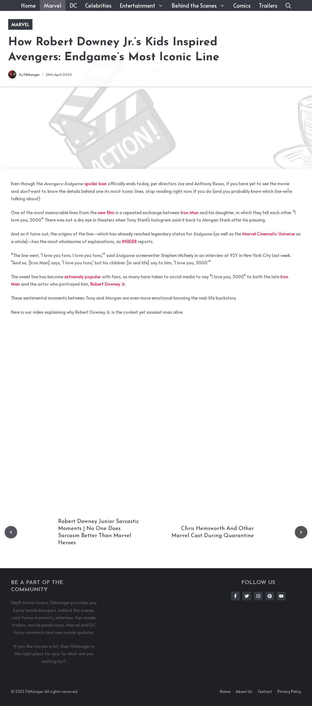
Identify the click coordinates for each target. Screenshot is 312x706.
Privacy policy (289, 691)
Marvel (52, 5)
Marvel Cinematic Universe (268, 234)
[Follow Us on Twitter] (246, 596)
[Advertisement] (156, 128)
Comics (242, 5)
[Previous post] (11, 532)
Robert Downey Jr (107, 284)
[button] (288, 5)
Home (28, 5)
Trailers (268, 5)
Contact (265, 691)
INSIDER (129, 241)
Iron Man (190, 212)
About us (244, 691)
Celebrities (98, 5)
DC (73, 5)
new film (106, 212)
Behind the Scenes (200, 5)
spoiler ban (95, 183)
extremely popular (82, 276)
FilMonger (32, 74)
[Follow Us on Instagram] (258, 596)
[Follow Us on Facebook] (235, 596)
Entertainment (143, 5)
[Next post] (301, 532)
